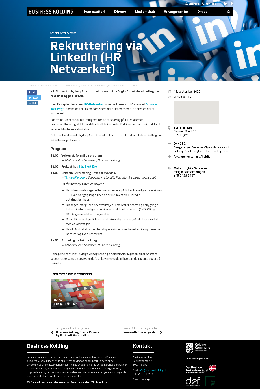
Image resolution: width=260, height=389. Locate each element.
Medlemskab (146, 11)
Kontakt (209, 4)
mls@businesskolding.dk (189, 171)
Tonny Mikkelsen (75, 177)
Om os (203, 11)
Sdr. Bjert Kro (88, 166)
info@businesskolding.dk (153, 370)
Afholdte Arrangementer (76, 85)
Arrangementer (177, 11)
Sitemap (192, 4)
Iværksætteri (95, 11)
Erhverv (121, 11)
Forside (32, 85)
